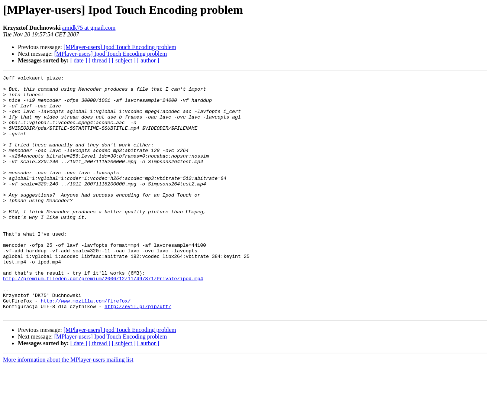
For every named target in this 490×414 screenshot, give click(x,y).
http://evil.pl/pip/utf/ (137, 353)
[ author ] (148, 60)
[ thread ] (99, 60)
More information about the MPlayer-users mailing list (68, 407)
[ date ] (78, 60)
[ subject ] (124, 60)
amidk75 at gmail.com (89, 28)
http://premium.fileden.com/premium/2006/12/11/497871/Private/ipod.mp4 (103, 319)
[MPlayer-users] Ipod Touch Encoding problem (120, 47)
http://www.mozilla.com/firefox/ (85, 346)
